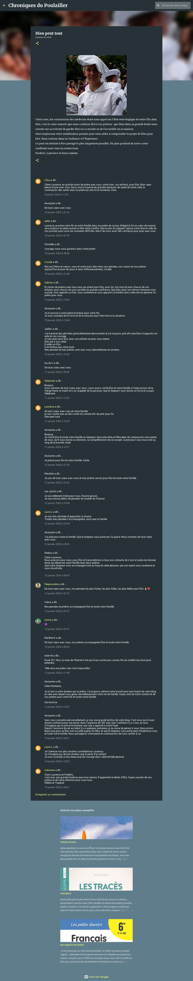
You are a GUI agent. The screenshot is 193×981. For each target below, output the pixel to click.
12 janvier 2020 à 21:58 (57, 464)
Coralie (48, 262)
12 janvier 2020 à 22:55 (57, 482)
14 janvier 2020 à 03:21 (57, 738)
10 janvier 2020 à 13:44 (57, 320)
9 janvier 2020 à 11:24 (56, 194)
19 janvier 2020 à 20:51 (57, 787)
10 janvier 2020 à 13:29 (57, 299)
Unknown (49, 770)
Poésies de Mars (68, 842)
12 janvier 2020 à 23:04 (57, 503)
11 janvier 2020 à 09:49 (57, 372)
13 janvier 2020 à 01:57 (57, 611)
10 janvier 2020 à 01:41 (57, 212)
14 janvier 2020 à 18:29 (57, 761)
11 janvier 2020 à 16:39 (57, 421)
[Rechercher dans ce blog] (175, 5)
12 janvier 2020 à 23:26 (57, 544)
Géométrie (65, 893)
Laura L (48, 511)
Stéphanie (49, 380)
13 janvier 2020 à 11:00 (57, 672)
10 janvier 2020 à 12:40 (57, 273)
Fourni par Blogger (96, 976)
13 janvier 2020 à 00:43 (57, 575)
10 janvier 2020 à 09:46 (57, 253)
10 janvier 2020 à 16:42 (57, 354)
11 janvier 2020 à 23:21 (57, 447)
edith (47, 221)
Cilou (47, 180)
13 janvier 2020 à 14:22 (57, 706)
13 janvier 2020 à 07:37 (57, 629)
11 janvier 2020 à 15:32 (57, 398)
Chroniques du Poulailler (38, 5)
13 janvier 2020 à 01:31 (57, 593)
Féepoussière (51, 584)
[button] (37, 43)
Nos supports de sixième (72, 945)
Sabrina (48, 282)
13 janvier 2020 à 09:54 (57, 646)
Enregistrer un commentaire (50, 794)
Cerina (47, 619)
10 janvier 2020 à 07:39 (57, 235)
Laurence (49, 406)
